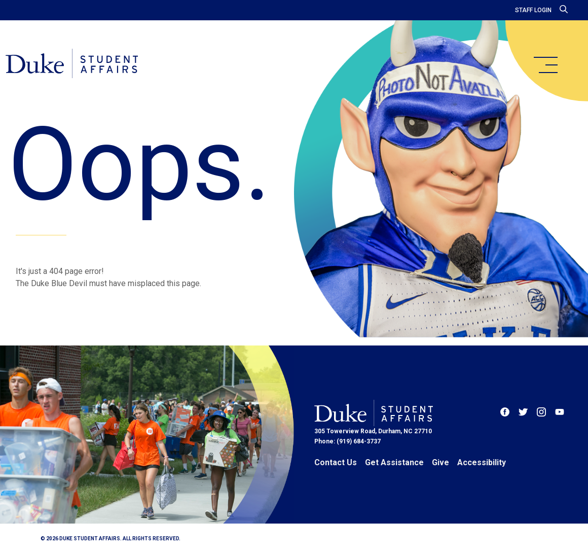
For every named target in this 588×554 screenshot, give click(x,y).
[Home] (82, 66)
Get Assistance (394, 462)
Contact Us (335, 462)
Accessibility (481, 462)
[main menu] (545, 65)
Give (440, 462)
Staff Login (533, 10)
